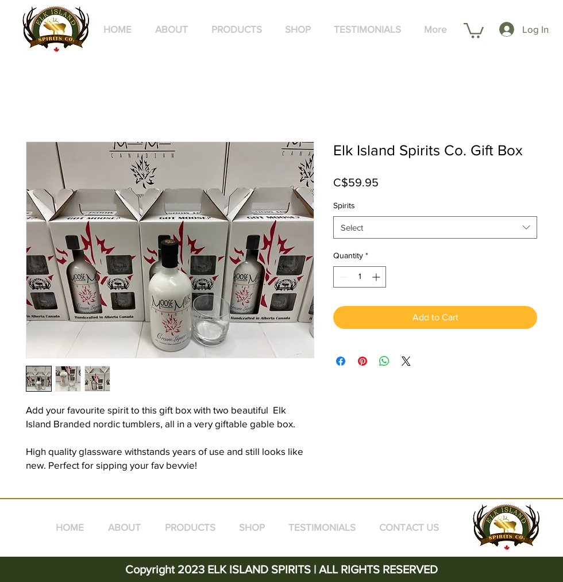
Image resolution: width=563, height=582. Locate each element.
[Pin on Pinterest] (362, 361)
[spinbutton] (359, 277)
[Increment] (377, 277)
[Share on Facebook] (341, 361)
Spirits (344, 205)
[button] (474, 29)
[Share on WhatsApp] (384, 361)
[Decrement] (342, 277)
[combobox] (435, 227)
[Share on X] (406, 361)
